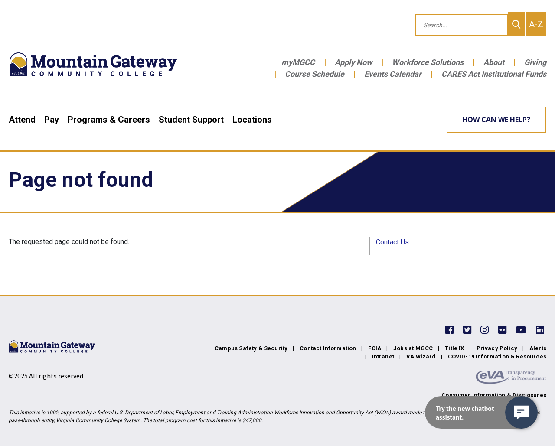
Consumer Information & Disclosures (493, 395)
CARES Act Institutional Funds (493, 73)
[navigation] (481, 412)
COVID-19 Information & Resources (497, 356)
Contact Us (392, 242)
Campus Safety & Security (251, 348)
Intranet (383, 356)
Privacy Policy (497, 348)
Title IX (454, 348)
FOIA (374, 348)
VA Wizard (421, 356)
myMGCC (298, 62)
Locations (252, 119)
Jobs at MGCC (413, 348)
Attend (22, 119)
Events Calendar (392, 73)
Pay (51, 119)
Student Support (191, 119)
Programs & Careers (109, 119)
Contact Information (328, 348)
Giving (535, 62)
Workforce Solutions (428, 62)
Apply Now (353, 62)
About (493, 62)
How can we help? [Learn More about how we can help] (496, 119)
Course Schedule (314, 73)
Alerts (537, 348)
